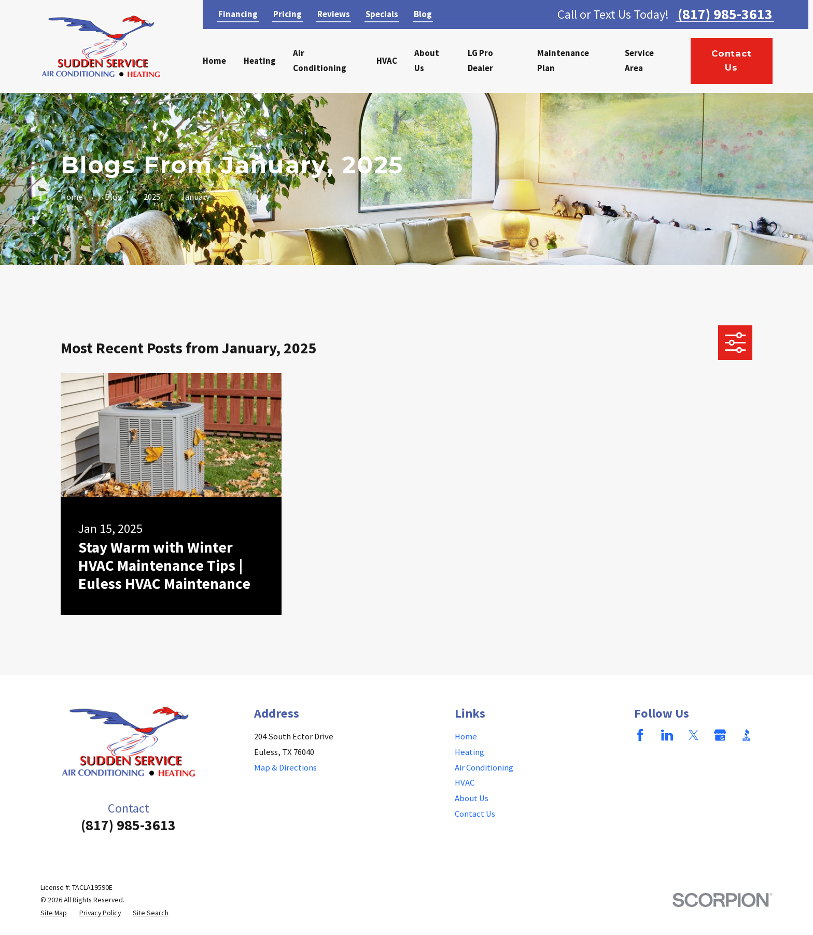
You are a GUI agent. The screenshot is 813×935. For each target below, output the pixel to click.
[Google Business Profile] (720, 735)
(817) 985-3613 (725, 14)
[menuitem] (53, 912)
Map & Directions (285, 767)
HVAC (464, 782)
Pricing (287, 14)
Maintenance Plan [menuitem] (563, 61)
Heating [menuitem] (260, 61)
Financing (238, 14)
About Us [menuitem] (426, 61)
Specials (382, 14)
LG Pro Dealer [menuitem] (480, 61)
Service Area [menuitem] (639, 61)
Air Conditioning (484, 767)
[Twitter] (693, 735)
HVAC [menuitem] (386, 61)
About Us (471, 798)
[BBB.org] (746, 735)
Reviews (333, 14)
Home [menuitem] (214, 61)
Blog (423, 14)
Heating (469, 752)
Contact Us (731, 60)
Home (466, 736)
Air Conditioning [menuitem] (319, 61)
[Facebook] (640, 735)
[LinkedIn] (667, 735)
